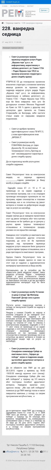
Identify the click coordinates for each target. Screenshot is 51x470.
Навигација (10, 2)
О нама (4, 6)
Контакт (30, 6)
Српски (44, 10)
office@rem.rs (12, 451)
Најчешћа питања (17, 6)
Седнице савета (13, 23)
